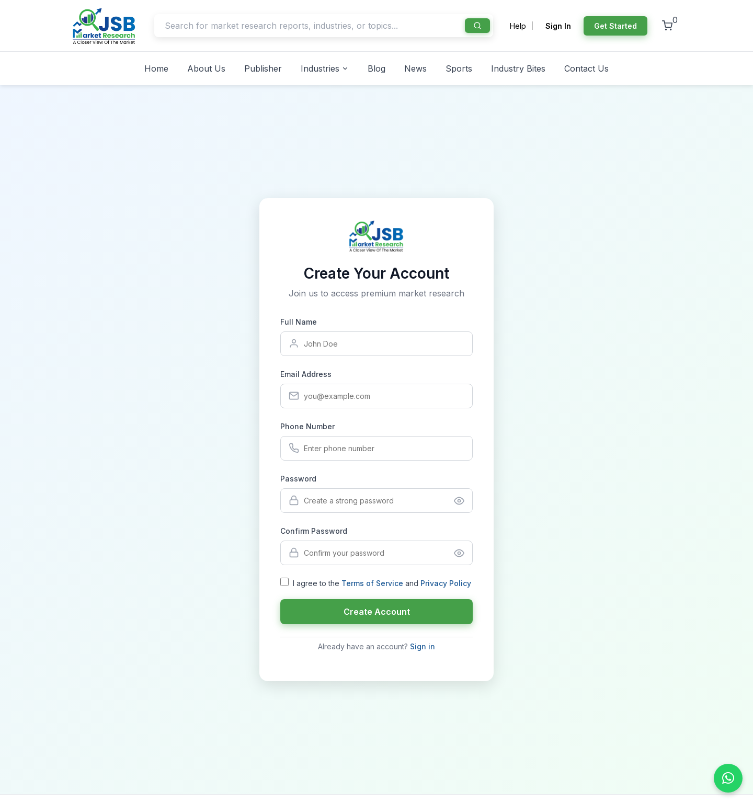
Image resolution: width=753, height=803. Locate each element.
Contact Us (586, 68)
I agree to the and (382, 583)
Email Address (306, 374)
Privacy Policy (445, 583)
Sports (459, 68)
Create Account (377, 611)
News (415, 68)
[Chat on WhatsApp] (728, 778)
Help (518, 25)
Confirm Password (313, 530)
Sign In (558, 25)
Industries (325, 68)
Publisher (263, 68)
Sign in (422, 646)
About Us (206, 68)
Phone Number (307, 426)
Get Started (615, 25)
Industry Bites (518, 68)
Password (298, 478)
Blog (376, 68)
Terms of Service (372, 583)
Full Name (298, 321)
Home (156, 68)
